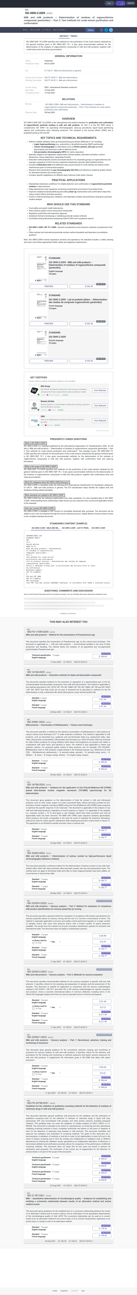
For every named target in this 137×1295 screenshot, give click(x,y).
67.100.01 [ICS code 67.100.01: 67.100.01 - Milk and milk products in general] (47, 30)
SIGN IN (130, 3)
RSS (83, 1291)
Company (64, 1291)
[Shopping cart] (120, 3)
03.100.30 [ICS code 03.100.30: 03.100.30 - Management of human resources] (62, 1103)
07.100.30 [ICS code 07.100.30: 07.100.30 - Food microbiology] (62, 1253)
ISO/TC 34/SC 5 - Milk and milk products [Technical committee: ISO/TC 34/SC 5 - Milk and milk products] (61, 79)
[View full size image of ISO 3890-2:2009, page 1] (39, 345)
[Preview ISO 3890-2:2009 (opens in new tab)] (48, 363)
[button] (90, 30)
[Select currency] (109, 3)
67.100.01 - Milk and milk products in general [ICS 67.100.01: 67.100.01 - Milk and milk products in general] (63, 72)
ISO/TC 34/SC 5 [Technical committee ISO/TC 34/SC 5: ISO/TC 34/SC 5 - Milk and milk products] (59, 30)
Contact (74, 1291)
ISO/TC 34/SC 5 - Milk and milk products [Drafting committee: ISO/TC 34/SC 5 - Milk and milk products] (61, 81)
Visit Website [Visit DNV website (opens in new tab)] (100, 423)
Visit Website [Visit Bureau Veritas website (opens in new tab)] (100, 408)
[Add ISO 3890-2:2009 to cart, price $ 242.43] (88, 363)
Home (55, 1291)
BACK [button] (25, 30)
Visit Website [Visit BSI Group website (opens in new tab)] (100, 393)
